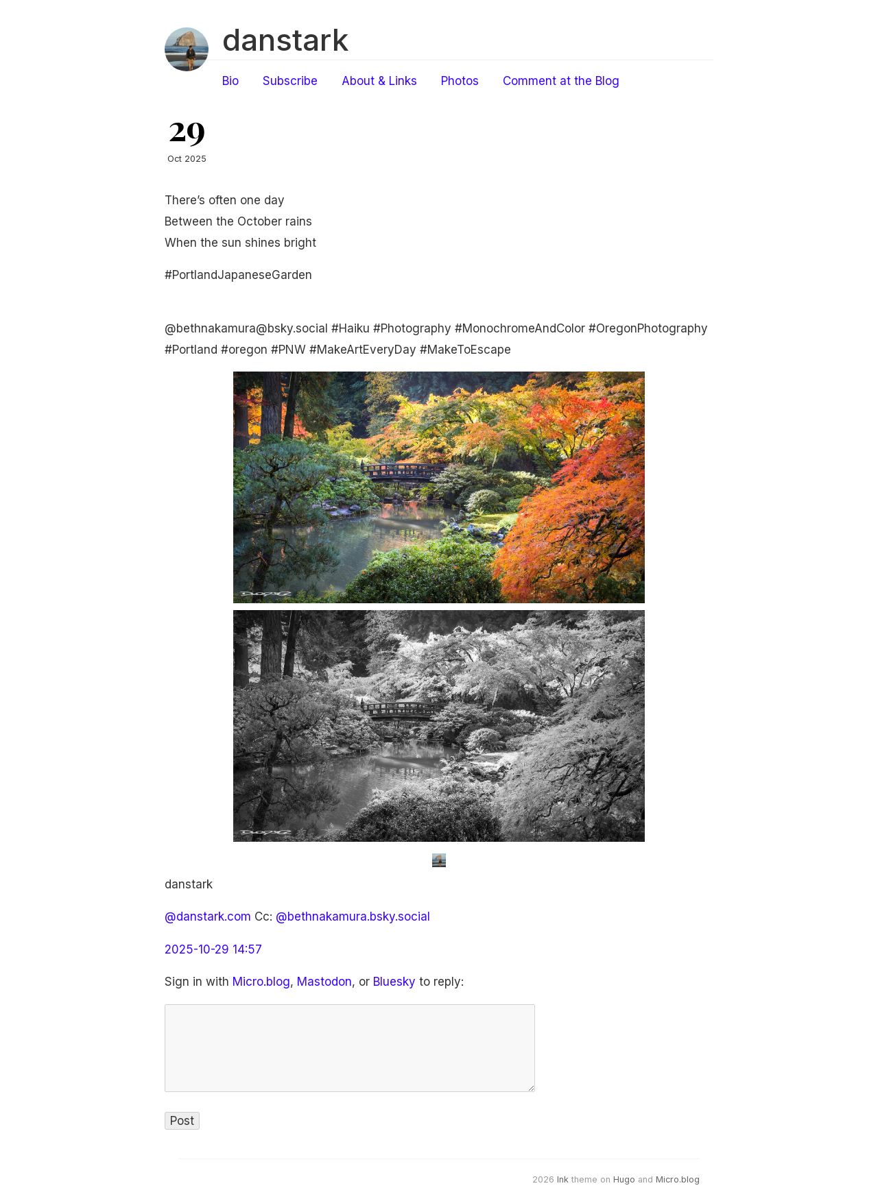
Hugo (624, 1179)
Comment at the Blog (561, 81)
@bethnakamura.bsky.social (353, 916)
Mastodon (324, 981)
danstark (285, 39)
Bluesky (394, 981)
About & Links (379, 81)
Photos (460, 81)
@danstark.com (208, 916)
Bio (230, 81)
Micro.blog (261, 981)
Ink (563, 1179)
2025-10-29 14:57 (213, 949)
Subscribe (290, 81)
